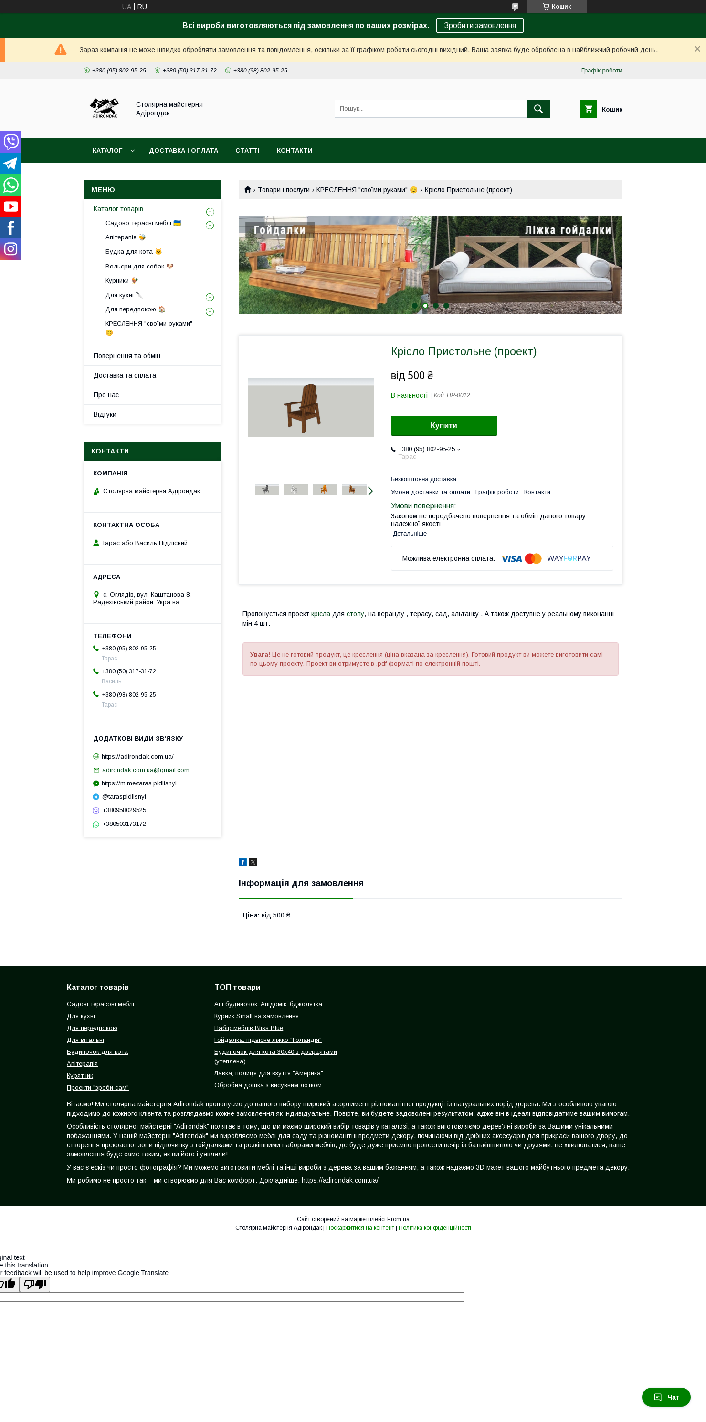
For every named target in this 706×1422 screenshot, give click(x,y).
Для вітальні (85, 1039)
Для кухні (81, 1016)
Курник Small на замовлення (256, 1016)
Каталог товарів (118, 209)
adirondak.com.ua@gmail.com (146, 769)
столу (355, 614)
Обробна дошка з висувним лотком (268, 1085)
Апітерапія (82, 1063)
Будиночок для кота (97, 1051)
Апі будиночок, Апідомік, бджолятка (268, 1004)
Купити (444, 426)
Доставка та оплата (125, 375)
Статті (247, 150)
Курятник (80, 1075)
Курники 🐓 (121, 280)
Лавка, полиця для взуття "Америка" (268, 1073)
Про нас (106, 395)
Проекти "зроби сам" (98, 1087)
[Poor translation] (35, 1284)
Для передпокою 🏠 (135, 309)
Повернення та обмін (127, 356)
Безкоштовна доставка (423, 479)
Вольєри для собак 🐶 (139, 266)
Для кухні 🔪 (124, 295)
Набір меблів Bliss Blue (248, 1027)
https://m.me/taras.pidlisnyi (139, 783)
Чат (666, 1397)
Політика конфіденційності (435, 1228)
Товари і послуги (284, 190)
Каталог (107, 150)
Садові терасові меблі (100, 1004)
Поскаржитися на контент (360, 1228)
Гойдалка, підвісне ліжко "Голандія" (268, 1039)
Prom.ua (398, 1219)
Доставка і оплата (183, 150)
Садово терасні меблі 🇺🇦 (143, 223)
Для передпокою (92, 1027)
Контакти (295, 150)
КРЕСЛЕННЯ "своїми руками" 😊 (367, 190)
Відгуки (105, 414)
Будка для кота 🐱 (133, 251)
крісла (320, 614)
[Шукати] (538, 109)
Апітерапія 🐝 (125, 237)
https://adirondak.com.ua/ (138, 756)
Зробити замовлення (480, 25)
